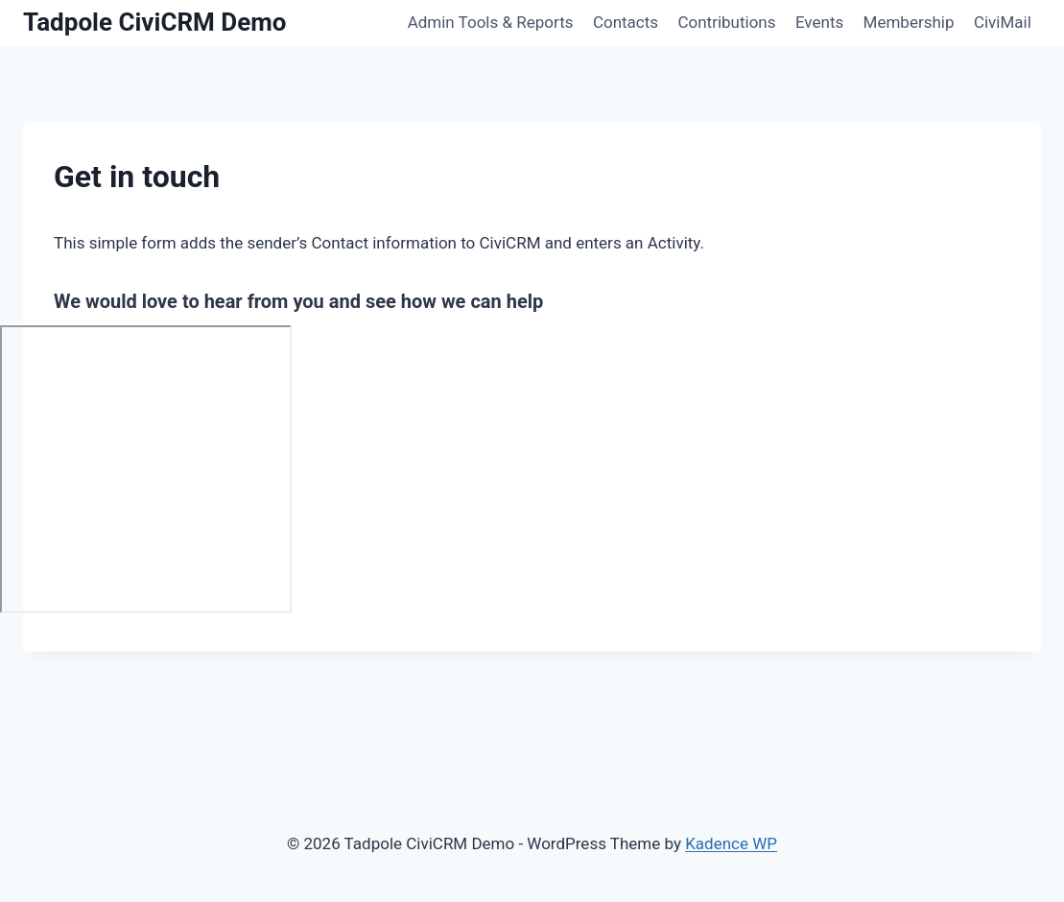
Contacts (625, 22)
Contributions (726, 22)
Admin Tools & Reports (491, 22)
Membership (909, 22)
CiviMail (1002, 22)
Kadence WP (731, 843)
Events (819, 22)
